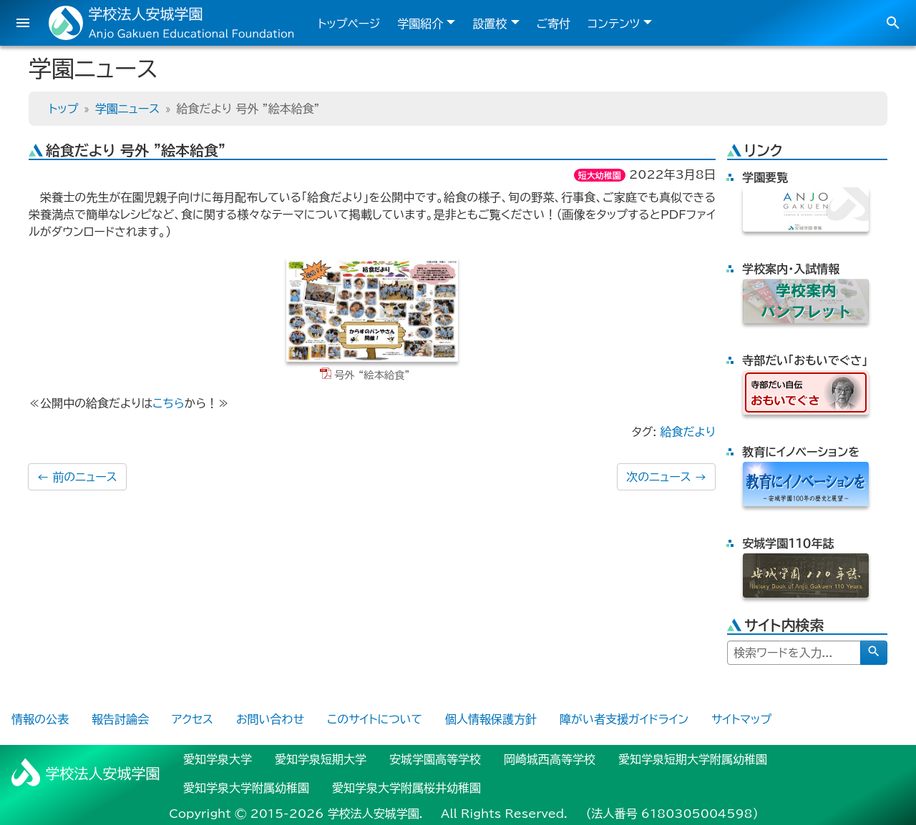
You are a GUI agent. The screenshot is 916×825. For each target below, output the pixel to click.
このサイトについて (374, 719)
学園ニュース (127, 108)
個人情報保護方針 (491, 719)
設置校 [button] (489, 23)
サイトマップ (741, 719)
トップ (63, 108)
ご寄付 (554, 23)
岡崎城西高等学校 (549, 759)
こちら (168, 403)
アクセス (192, 719)
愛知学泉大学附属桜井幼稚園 (406, 788)
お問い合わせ (270, 719)
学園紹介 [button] (420, 23)
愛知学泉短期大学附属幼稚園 (692, 759)
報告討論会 (120, 719)
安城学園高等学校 (435, 759)
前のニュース (77, 477)
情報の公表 (40, 719)
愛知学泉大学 (217, 759)
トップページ (349, 23)
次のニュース (666, 477)
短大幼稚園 (599, 175)
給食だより (688, 432)
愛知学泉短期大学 (320, 759)
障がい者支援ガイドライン (624, 719)
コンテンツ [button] (614, 23)
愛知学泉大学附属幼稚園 (246, 788)
